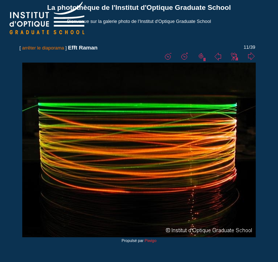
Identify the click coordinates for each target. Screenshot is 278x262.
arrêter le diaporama (43, 48)
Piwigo (150, 240)
